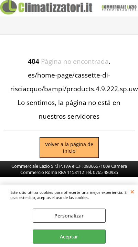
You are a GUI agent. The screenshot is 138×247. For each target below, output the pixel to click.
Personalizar (69, 215)
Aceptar (69, 236)
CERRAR (132, 191)
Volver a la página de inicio (69, 147)
